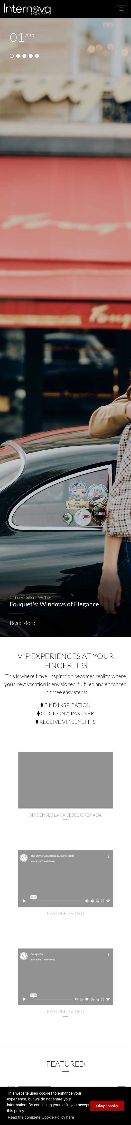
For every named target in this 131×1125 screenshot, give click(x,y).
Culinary (16, 597)
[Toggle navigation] (121, 9)
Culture (30, 597)
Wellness (45, 597)
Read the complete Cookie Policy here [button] (41, 1117)
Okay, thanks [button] (107, 1106)
